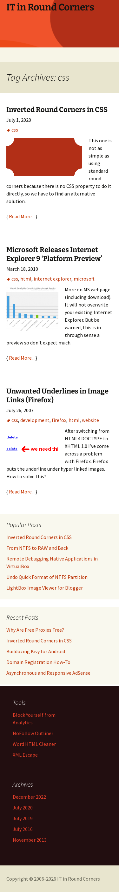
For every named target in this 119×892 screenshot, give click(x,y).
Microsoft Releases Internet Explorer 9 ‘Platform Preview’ (54, 254)
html (25, 279)
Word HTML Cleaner (34, 744)
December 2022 (29, 797)
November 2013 (30, 840)
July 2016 (23, 829)
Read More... (22, 216)
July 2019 (23, 818)
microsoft (84, 279)
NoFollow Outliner (33, 733)
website (90, 420)
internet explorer (52, 279)
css (14, 130)
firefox (59, 420)
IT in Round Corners (78, 879)
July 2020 (23, 807)
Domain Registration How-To (38, 662)
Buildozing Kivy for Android (35, 651)
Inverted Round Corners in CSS (57, 109)
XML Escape (25, 755)
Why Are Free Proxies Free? (35, 630)
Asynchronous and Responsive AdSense (48, 673)
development (35, 420)
